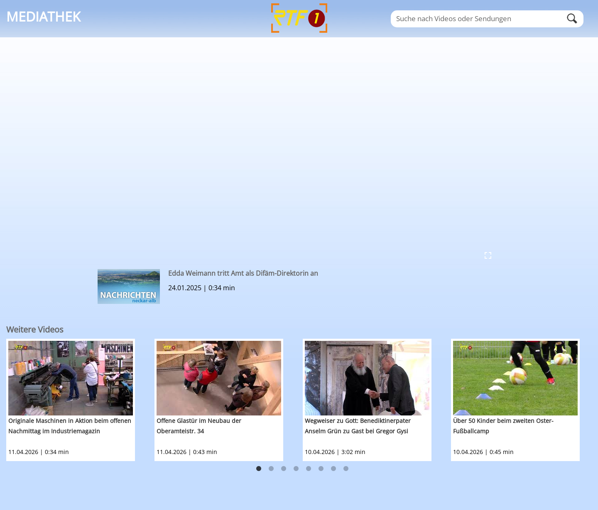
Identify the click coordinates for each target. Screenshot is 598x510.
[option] (80, 400)
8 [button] (346, 469)
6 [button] (321, 469)
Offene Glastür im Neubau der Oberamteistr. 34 (199, 426)
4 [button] (296, 469)
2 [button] (271, 469)
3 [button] (283, 469)
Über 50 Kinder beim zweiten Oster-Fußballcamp (503, 426)
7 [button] (333, 469)
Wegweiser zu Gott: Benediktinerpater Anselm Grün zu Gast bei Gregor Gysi (358, 426)
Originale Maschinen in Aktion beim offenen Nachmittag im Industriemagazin (69, 426)
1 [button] (259, 469)
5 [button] (308, 469)
